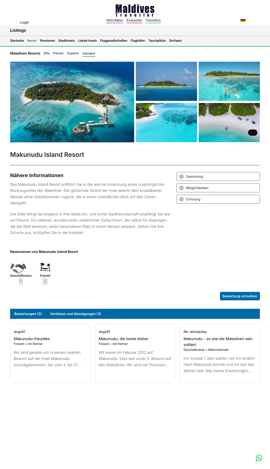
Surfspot (175, 40)
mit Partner (35, 344)
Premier (58, 53)
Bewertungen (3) (28, 314)
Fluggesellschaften (113, 40)
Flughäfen (138, 40)
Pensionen (47, 40)
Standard (88, 53)
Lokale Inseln (87, 40)
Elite (47, 53)
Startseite (17, 40)
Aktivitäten (114, 20)
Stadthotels (66, 40)
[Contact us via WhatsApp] (259, 458)
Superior (73, 53)
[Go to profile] (50, 331)
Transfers (153, 20)
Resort (32, 40)
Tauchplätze (157, 40)
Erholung (193, 199)
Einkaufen (134, 20)
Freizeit (19, 344)
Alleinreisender (218, 349)
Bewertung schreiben (240, 296)
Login (24, 22)
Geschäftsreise (194, 349)
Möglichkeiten (197, 188)
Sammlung (194, 176)
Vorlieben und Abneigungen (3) (75, 314)
